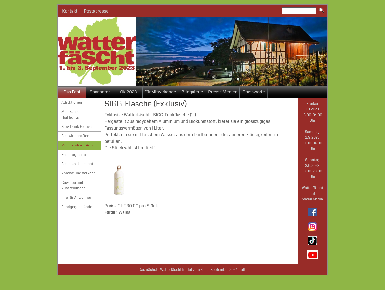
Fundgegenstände (76, 207)
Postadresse (96, 11)
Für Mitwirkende (160, 92)
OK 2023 (128, 92)
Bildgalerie (192, 92)
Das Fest (71, 92)
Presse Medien (222, 92)
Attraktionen (71, 102)
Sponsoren (100, 92)
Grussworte (253, 92)
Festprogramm (73, 154)
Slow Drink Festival (77, 126)
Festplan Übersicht (77, 164)
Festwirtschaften (75, 136)
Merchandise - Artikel (78, 145)
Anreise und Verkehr (78, 173)
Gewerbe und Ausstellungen (73, 185)
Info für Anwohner (76, 197)
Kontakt (69, 11)
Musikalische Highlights (72, 114)
